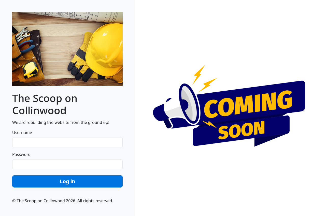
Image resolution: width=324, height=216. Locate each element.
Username (22, 132)
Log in (67, 181)
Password (21, 154)
